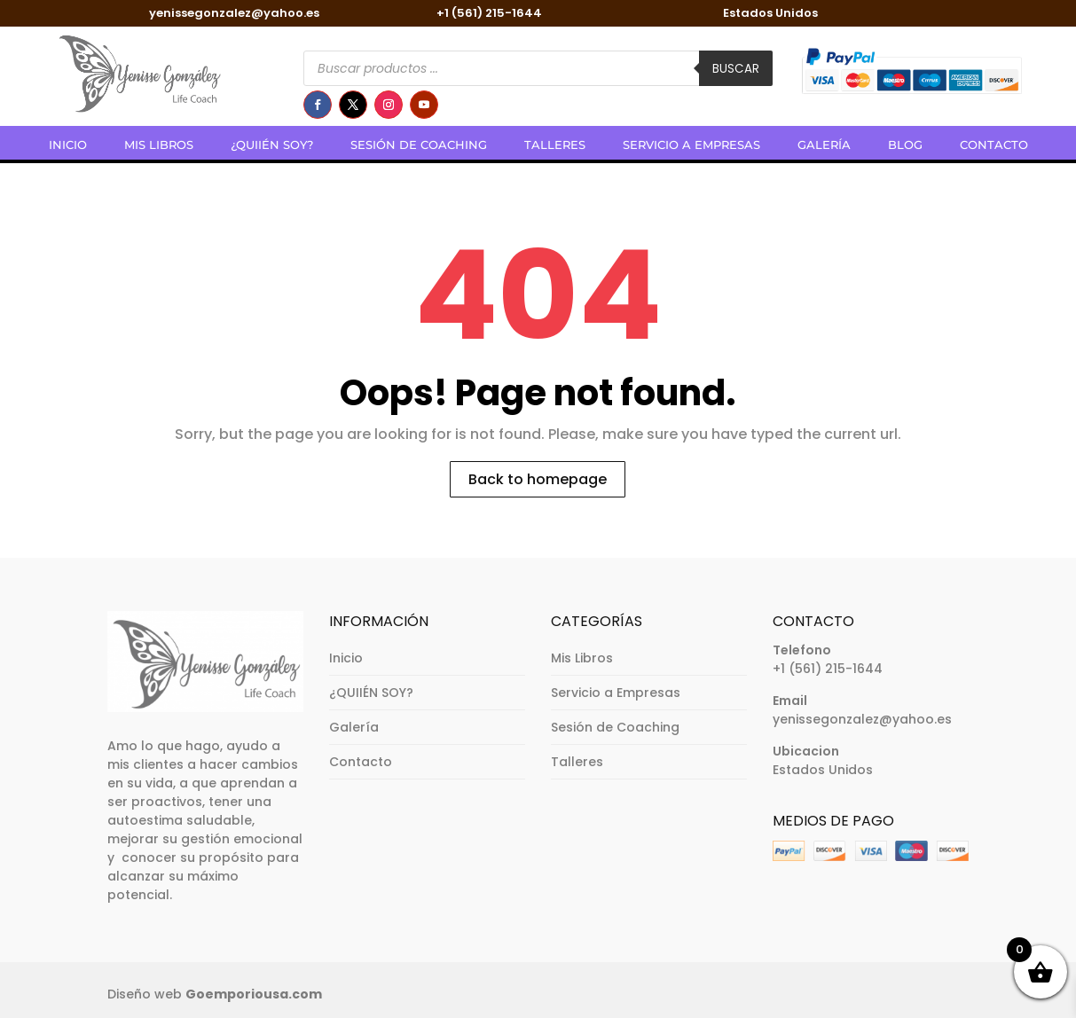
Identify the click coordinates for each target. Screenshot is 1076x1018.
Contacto (994, 144)
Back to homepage (537, 479)
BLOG (905, 144)
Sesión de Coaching (418, 144)
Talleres (554, 144)
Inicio (68, 144)
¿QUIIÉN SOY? (272, 144)
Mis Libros (158, 144)
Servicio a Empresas (691, 144)
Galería (824, 144)
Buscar (735, 68)
